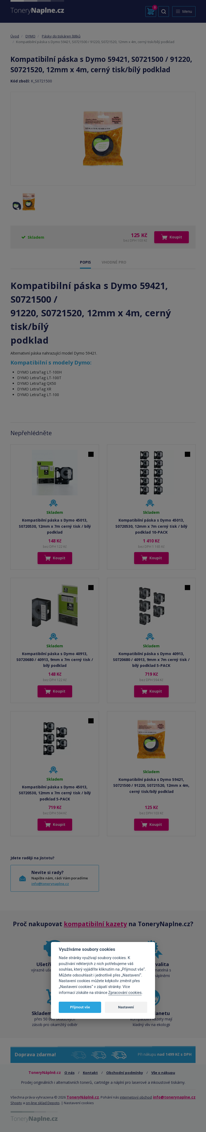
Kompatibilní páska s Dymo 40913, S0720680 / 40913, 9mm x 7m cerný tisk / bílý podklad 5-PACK (151, 659)
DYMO (30, 36)
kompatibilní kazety (95, 924)
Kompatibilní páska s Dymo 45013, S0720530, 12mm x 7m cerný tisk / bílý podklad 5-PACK (55, 792)
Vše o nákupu (163, 1072)
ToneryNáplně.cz (83, 1097)
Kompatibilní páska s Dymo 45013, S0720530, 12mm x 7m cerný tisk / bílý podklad (55, 526)
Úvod (14, 36)
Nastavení (126, 1007)
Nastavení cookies (79, 1102)
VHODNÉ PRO (114, 262)
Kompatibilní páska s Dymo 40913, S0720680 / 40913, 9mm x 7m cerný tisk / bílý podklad (54, 659)
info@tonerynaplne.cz (50, 883)
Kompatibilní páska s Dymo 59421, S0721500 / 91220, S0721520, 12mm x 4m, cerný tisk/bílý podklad (151, 785)
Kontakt (90, 1072)
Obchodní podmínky (124, 1072)
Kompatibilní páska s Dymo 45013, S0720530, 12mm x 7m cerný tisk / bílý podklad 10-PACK (151, 526)
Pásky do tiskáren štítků (61, 36)
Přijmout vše (80, 1007)
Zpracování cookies (125, 992)
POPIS (85, 262)
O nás (69, 1072)
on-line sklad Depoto (43, 1102)
